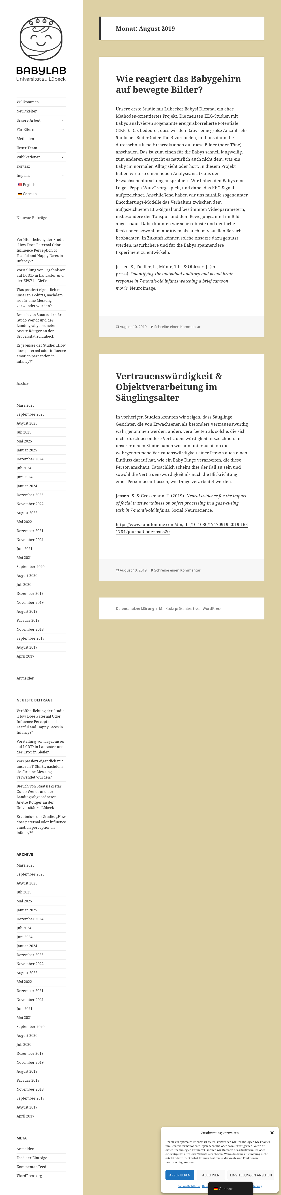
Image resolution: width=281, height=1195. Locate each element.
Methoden (25, 138)
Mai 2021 (24, 557)
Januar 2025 (27, 450)
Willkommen (28, 101)
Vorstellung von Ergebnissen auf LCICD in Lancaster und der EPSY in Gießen (41, 275)
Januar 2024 (27, 485)
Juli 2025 (24, 432)
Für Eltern (25, 129)
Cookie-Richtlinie (189, 1186)
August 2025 (27, 423)
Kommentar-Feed (31, 1166)
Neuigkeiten (27, 111)
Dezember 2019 (30, 593)
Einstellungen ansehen (251, 1175)
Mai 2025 (24, 441)
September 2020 (31, 566)
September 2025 (31, 414)
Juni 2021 (24, 548)
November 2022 (30, 503)
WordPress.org (29, 1175)
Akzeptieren (179, 1175)
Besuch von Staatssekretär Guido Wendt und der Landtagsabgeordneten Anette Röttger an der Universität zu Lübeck (39, 325)
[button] (272, 1132)
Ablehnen (210, 1175)
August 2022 (27, 512)
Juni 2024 (24, 477)
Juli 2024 (24, 468)
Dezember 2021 (30, 530)
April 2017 (25, 656)
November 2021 (30, 539)
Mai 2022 (24, 521)
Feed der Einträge (32, 1157)
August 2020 (27, 575)
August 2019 (27, 611)
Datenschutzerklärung (135, 608)
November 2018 (30, 629)
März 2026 (25, 405)
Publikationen (29, 157)
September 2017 (31, 638)
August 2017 (27, 647)
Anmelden (25, 678)
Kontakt (23, 166)
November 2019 (30, 602)
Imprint (23, 175)
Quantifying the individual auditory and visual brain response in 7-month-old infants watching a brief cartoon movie (175, 281)
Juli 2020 (24, 584)
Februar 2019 (28, 620)
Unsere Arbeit (29, 120)
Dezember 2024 (30, 459)
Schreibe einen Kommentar (177, 326)
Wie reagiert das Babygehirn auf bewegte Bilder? (178, 84)
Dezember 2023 (30, 494)
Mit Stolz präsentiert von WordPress (190, 608)
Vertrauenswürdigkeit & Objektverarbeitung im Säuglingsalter (169, 386)
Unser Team (27, 147)
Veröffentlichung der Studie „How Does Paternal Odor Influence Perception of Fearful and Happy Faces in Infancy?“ (40, 250)
